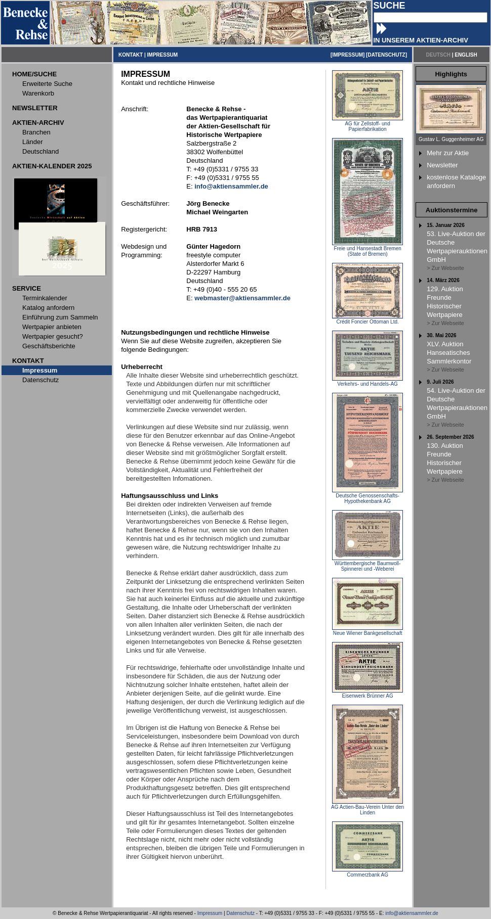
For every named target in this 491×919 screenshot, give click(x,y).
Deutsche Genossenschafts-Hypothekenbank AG (367, 496)
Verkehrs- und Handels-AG (367, 382)
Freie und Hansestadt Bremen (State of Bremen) (367, 249)
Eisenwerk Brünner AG (367, 693)
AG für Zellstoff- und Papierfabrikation (367, 124)
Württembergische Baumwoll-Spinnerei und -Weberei (367, 564)
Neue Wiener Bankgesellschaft (367, 631)
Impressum (209, 913)
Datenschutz (240, 913)
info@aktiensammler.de (411, 913)
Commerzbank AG (367, 872)
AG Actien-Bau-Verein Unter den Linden (367, 807)
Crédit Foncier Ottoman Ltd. (367, 319)
